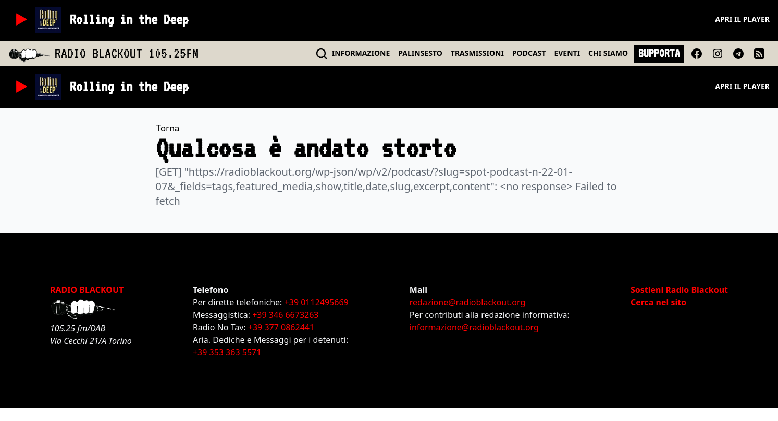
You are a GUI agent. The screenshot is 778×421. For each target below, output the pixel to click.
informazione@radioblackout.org (474, 327)
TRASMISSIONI (477, 53)
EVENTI (567, 53)
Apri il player (742, 19)
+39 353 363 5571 (227, 352)
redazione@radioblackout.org (467, 302)
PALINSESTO (420, 53)
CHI (608, 53)
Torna (168, 128)
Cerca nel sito (658, 302)
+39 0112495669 (317, 302)
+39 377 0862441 (281, 327)
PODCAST (529, 53)
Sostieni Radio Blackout (679, 289)
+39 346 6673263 (285, 314)
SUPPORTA (659, 53)
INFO (361, 53)
